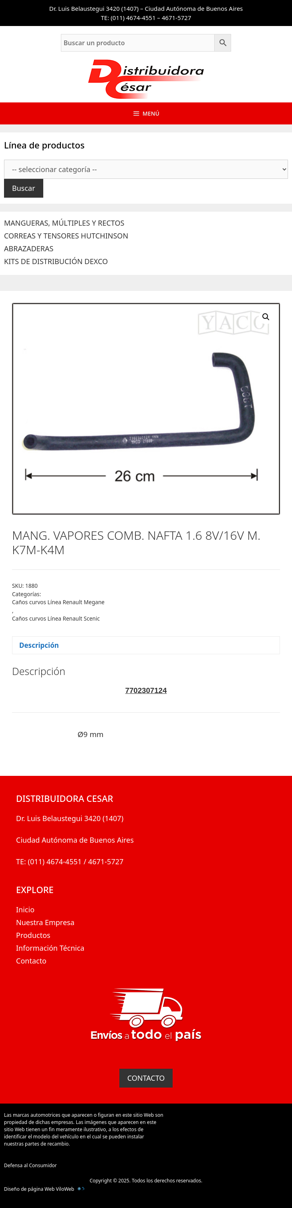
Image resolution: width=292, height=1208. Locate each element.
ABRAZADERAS (28, 248)
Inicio (25, 909)
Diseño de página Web (29, 1189)
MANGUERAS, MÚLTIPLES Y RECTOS (64, 223)
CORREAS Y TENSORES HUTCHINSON (66, 235)
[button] (266, 317)
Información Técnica (50, 948)
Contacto (31, 961)
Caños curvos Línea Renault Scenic (56, 618)
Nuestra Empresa (45, 922)
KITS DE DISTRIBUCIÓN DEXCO (56, 261)
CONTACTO (146, 1078)
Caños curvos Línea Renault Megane (58, 602)
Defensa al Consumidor (30, 1165)
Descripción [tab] (39, 645)
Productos (33, 935)
